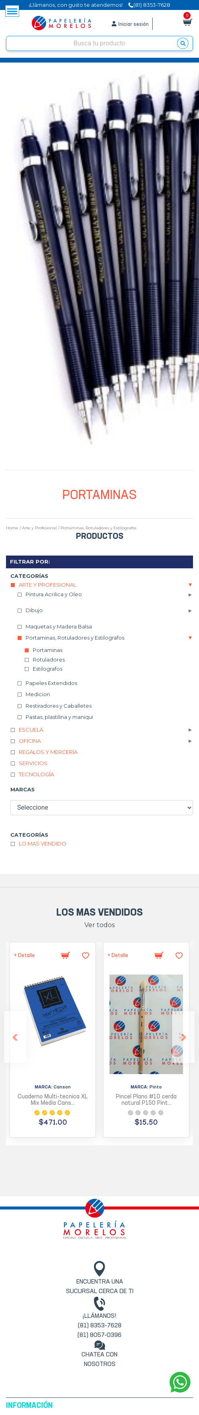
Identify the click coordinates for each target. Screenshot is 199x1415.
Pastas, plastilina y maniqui (59, 717)
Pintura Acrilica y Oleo (54, 594)
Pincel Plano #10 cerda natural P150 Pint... (146, 1100)
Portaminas (47, 650)
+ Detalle (24, 955)
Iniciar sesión (133, 24)
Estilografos (47, 668)
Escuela (31, 729)
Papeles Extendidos (51, 683)
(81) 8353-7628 (99, 1326)
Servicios (33, 763)
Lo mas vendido (42, 843)
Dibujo (34, 610)
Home (12, 527)
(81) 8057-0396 (99, 1335)
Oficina (30, 741)
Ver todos (99, 925)
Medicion (38, 694)
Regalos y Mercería (48, 752)
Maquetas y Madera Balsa (59, 626)
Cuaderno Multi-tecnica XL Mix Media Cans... (53, 1100)
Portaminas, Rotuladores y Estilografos (98, 527)
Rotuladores (49, 659)
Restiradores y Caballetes (59, 706)
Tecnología (36, 774)
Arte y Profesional (39, 527)
